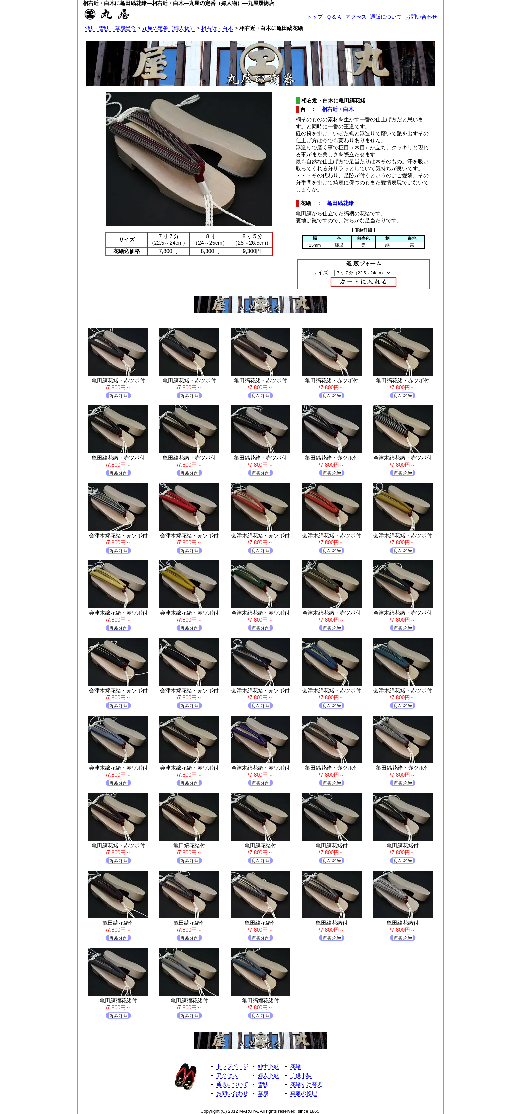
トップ (315, 17)
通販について (386, 17)
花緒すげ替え (306, 1084)
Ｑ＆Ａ (334, 17)
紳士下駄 (268, 1066)
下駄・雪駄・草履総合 (109, 28)
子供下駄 (301, 1075)
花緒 (295, 1066)
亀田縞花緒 (340, 203)
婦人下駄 (268, 1075)
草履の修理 (303, 1093)
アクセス (355, 17)
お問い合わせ (421, 17)
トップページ (232, 1066)
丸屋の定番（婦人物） (168, 28)
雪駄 (263, 1084)
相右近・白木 (217, 28)
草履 (263, 1093)
